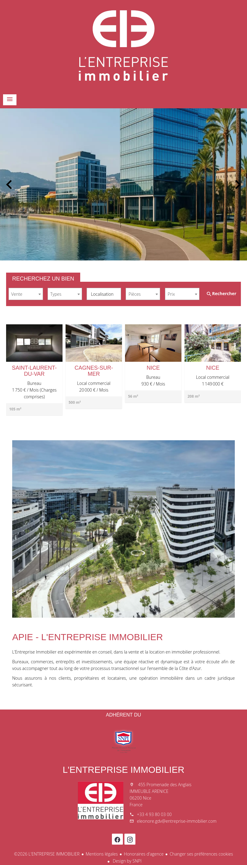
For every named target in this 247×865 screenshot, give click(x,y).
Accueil (123, 45)
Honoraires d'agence (143, 854)
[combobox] (26, 294)
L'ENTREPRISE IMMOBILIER (123, 770)
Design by (126, 861)
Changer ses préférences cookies (201, 854)
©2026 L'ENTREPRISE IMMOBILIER (47, 854)
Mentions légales (102, 854)
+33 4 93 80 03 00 (154, 814)
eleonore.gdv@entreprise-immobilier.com (177, 821)
